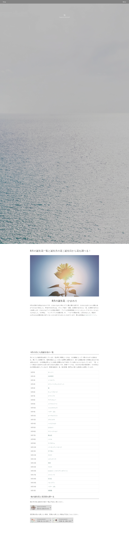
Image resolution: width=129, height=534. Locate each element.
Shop (4, 2)
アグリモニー (52, 400)
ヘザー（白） (52, 412)
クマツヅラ (51, 396)
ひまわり (50, 427)
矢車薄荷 (50, 376)
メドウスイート (53, 404)
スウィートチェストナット (56, 384)
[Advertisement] (64, 333)
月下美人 (50, 451)
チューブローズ (53, 392)
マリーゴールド (53, 431)
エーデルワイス (53, 415)
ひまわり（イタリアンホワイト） (58, 471)
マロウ (50, 467)
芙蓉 (49, 463)
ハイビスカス (52, 423)
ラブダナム (51, 443)
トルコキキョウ (53, 408)
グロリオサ (51, 419)
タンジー (50, 372)
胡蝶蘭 (50, 490)
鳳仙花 (50, 435)
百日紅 (50, 479)
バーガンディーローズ (55, 447)
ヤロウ (50, 455)
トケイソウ (51, 475)
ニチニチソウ (52, 459)
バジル (50, 439)
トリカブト (51, 380)
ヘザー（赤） (52, 486)
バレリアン (51, 482)
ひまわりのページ (89, 315)
